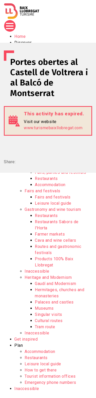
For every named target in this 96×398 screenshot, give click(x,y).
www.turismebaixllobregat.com (53, 127)
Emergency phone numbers (50, 382)
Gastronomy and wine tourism (53, 209)
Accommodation (50, 184)
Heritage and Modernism (48, 277)
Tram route (45, 326)
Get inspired (26, 339)
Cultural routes (49, 320)
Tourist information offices (50, 376)
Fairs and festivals (42, 190)
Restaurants (46, 178)
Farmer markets (50, 234)
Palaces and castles (54, 302)
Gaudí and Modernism (55, 283)
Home (20, 36)
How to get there (41, 370)
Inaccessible (37, 271)
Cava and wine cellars (55, 240)
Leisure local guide (53, 203)
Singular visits (48, 314)
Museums (44, 308)
